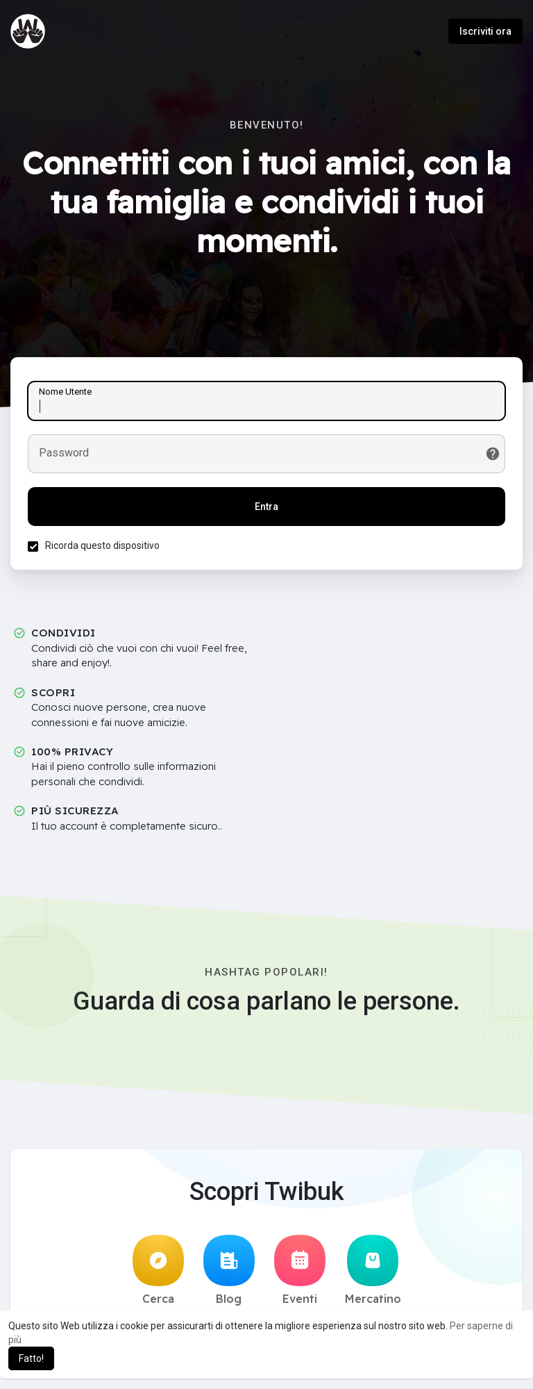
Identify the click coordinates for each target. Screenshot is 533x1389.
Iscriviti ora (485, 31)
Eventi (299, 1270)
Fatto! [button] (31, 1358)
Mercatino (373, 1270)
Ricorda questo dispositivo (102, 545)
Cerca (158, 1270)
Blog (229, 1270)
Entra (266, 506)
